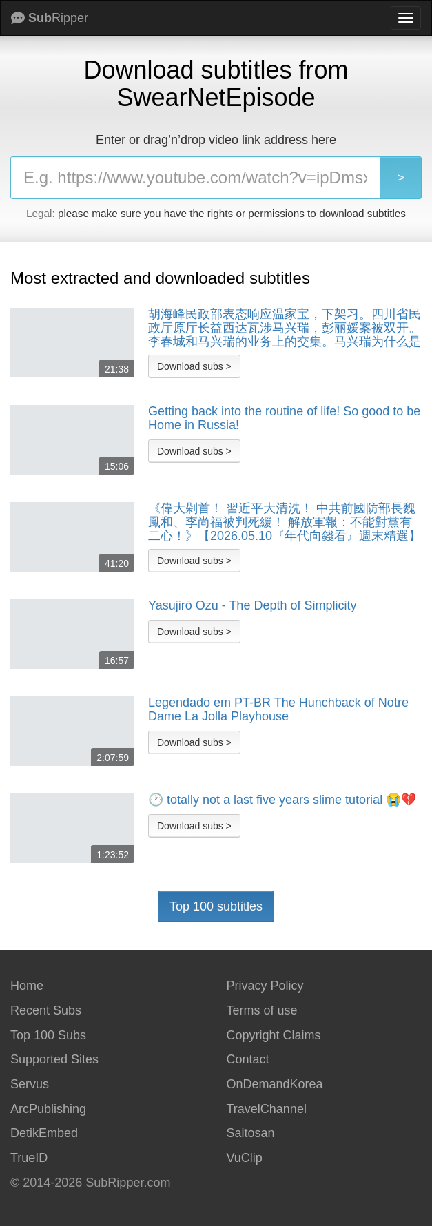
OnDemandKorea (275, 1084)
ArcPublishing (48, 1109)
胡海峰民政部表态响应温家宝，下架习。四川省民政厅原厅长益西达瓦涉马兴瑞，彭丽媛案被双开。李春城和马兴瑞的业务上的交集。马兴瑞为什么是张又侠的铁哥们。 (284, 328)
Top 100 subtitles (216, 906)
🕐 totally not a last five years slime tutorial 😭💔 (282, 800)
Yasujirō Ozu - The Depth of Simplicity (252, 605)
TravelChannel (267, 1109)
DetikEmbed (44, 1133)
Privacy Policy (265, 986)
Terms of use (262, 1010)
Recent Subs (45, 1010)
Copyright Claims (274, 1035)
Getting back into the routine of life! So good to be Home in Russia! (284, 418)
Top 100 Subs (48, 1035)
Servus (29, 1084)
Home (26, 986)
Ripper (49, 18)
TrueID (29, 1158)
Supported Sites (54, 1059)
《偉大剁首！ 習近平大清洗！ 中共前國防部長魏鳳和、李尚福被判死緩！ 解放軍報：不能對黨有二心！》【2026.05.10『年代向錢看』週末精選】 (284, 522)
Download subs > (194, 366)
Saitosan (251, 1133)
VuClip (245, 1158)
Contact (248, 1059)
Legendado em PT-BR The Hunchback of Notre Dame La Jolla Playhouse (278, 709)
